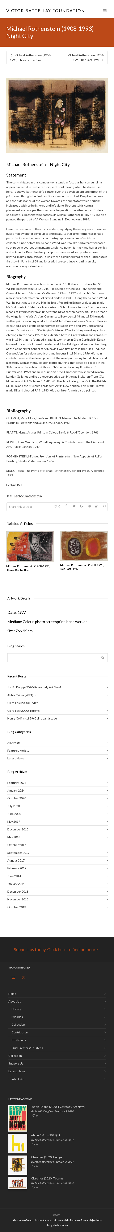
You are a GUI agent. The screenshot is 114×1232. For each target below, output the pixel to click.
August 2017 (16, 860)
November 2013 (17, 899)
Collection (18, 1024)
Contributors (20, 1032)
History (16, 1009)
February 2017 (16, 868)
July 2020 (13, 806)
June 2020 (14, 814)
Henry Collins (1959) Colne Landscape (32, 718)
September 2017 (18, 852)
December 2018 (17, 829)
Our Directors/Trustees (27, 1048)
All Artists (14, 742)
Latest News (15, 758)
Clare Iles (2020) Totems (23, 710)
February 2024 (16, 782)
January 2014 (16, 883)
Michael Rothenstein (28, 496)
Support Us (15, 1063)
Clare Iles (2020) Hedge (22, 703)
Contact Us (16, 1079)
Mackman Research (81, 1220)
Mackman (62, 1225)
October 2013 (16, 907)
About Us (14, 1001)
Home (12, 993)
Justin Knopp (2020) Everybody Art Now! (34, 687)
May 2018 (13, 837)
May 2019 (13, 821)
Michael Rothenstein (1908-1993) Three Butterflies (28, 568)
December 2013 (17, 891)
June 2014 (14, 876)
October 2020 (16, 798)
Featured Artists (18, 750)
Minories (17, 1017)
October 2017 (16, 845)
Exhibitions (19, 1040)
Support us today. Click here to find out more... (57, 949)
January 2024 (16, 790)
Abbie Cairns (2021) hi (21, 695)
